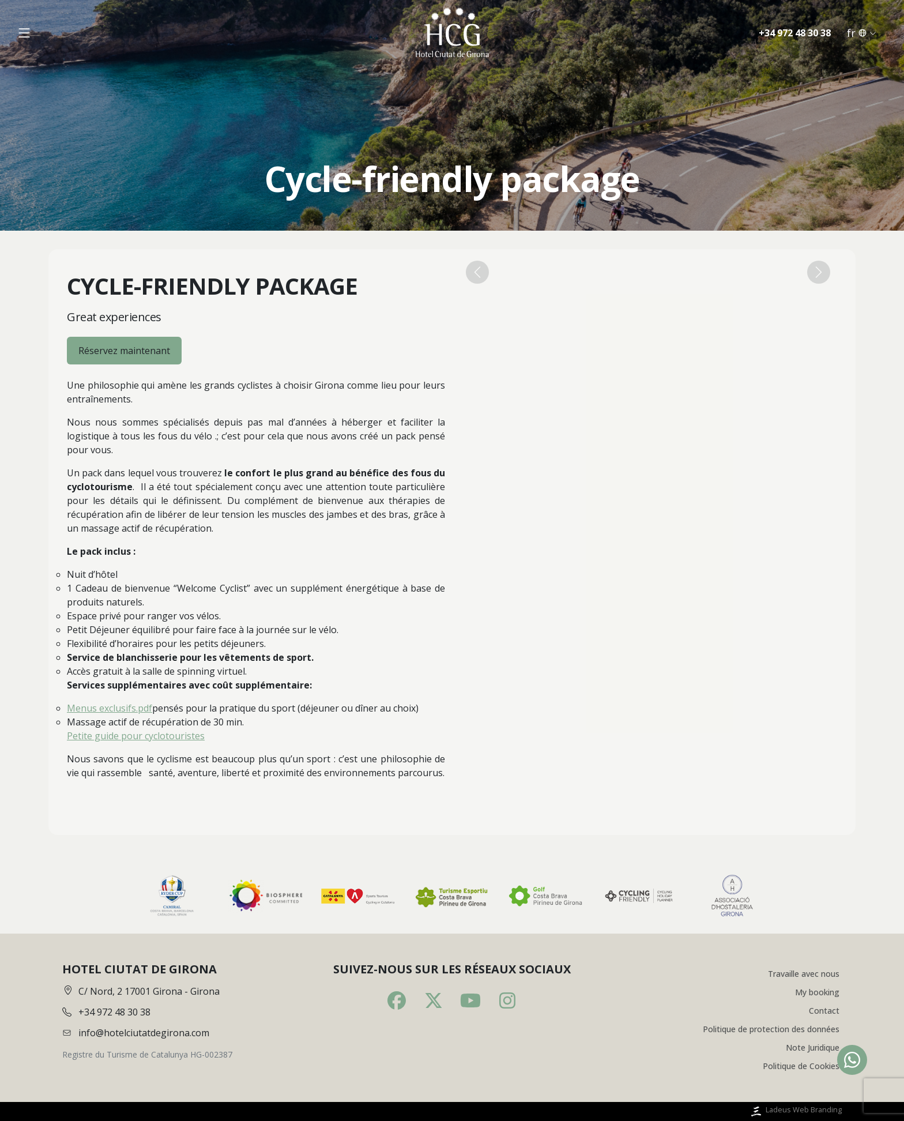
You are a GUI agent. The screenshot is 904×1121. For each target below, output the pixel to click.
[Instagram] (507, 1000)
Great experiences (114, 317)
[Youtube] (470, 1000)
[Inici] (452, 33)
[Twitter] (433, 1000)
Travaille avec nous (803, 973)
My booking (817, 992)
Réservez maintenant (124, 350)
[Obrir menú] (24, 33)
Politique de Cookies (801, 1065)
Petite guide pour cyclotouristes (136, 735)
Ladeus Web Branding (795, 1111)
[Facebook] (397, 1000)
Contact (824, 1010)
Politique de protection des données (771, 1029)
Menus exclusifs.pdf (109, 708)
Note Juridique (812, 1047)
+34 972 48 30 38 (795, 33)
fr (861, 33)
